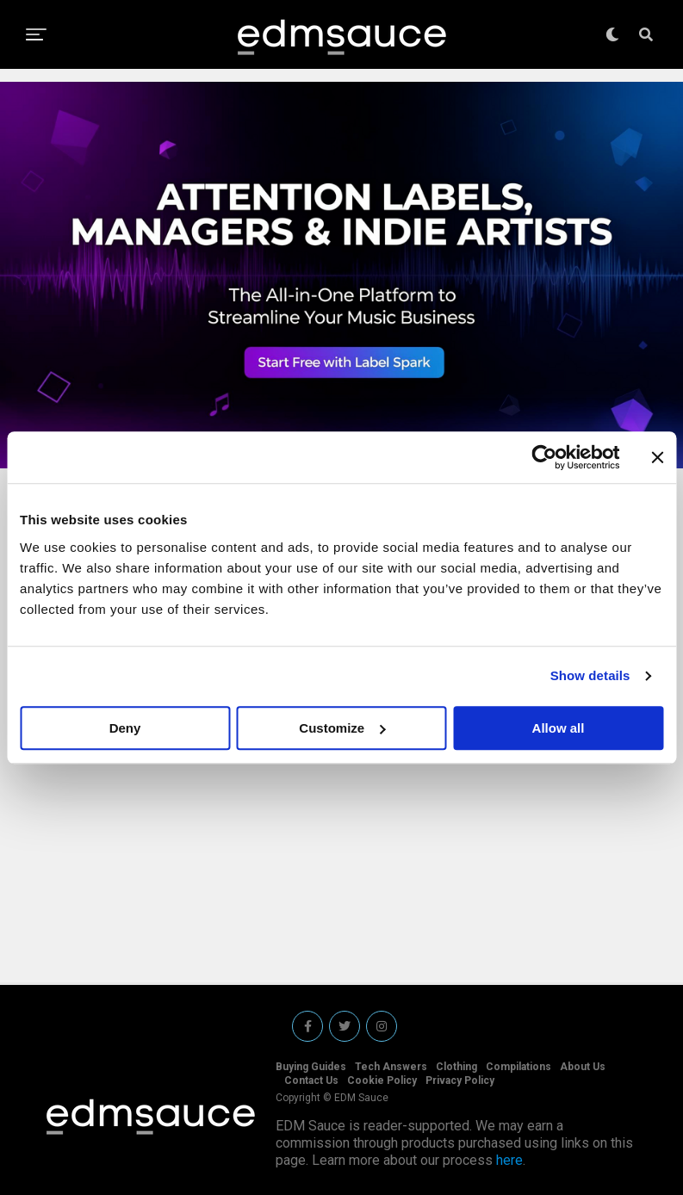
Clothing (456, 1067)
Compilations (518, 1067)
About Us (582, 1067)
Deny (125, 728)
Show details (590, 675)
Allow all (558, 728)
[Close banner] (657, 457)
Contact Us (311, 1080)
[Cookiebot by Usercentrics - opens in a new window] (544, 457)
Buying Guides (311, 1067)
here (509, 1160)
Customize (342, 728)
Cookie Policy (382, 1080)
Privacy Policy (459, 1080)
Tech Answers (391, 1067)
